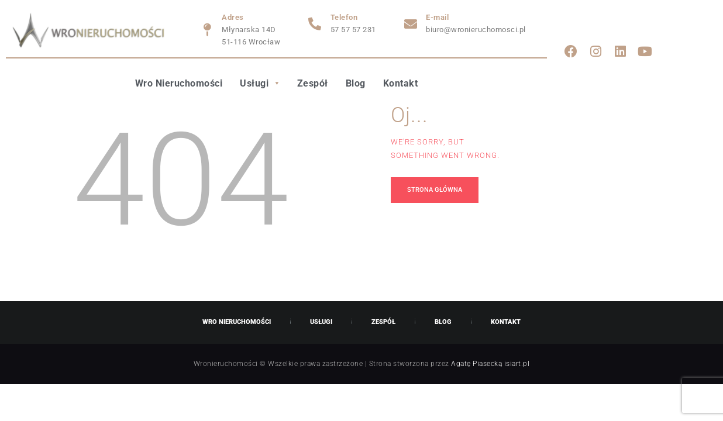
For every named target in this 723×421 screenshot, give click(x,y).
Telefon (344, 17)
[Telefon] (315, 24)
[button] (259, 83)
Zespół (312, 83)
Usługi (260, 83)
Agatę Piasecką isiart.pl (490, 364)
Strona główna (434, 190)
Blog (356, 83)
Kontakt (400, 83)
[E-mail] (410, 24)
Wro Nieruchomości (179, 83)
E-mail (437, 17)
